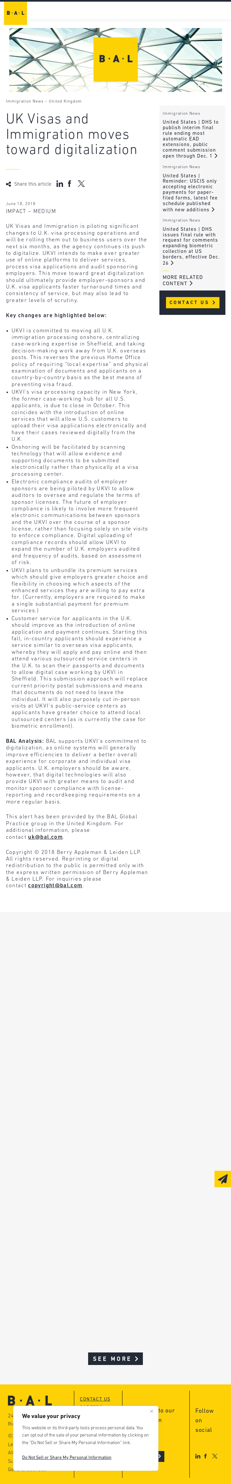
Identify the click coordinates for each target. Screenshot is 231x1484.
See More (116, 1359)
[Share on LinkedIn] (59, 183)
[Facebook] (205, 1456)
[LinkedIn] (197, 1456)
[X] (214, 1456)
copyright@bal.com (55, 886)
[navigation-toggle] (222, 11)
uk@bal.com (45, 837)
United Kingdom (65, 102)
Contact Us (193, 302)
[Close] (151, 1411)
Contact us (95, 1399)
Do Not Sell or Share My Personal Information (67, 1457)
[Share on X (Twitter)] (81, 183)
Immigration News (25, 102)
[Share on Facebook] (70, 183)
